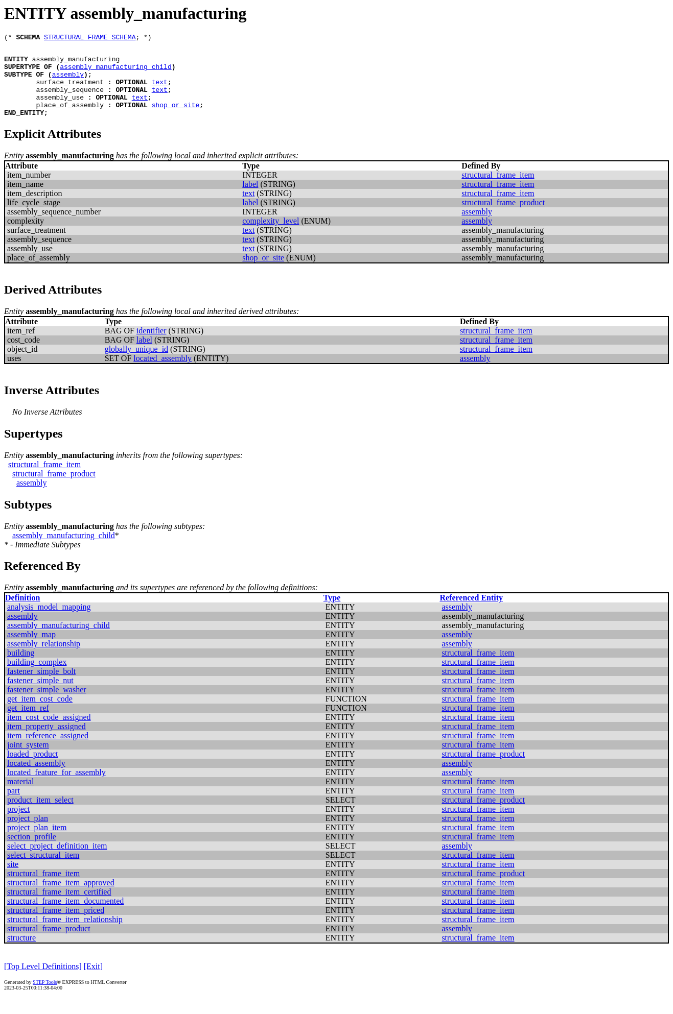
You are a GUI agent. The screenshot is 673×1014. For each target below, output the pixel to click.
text (160, 90)
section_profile (31, 852)
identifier (151, 346)
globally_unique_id (136, 364)
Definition (22, 613)
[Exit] (93, 981)
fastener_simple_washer (46, 705)
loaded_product (32, 769)
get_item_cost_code (40, 714)
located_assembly (162, 373)
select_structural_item (43, 870)
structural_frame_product (503, 217)
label (250, 199)
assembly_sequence (70, 100)
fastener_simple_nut (40, 695)
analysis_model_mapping (49, 622)
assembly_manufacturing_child (115, 72)
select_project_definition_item (57, 861)
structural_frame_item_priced (55, 925)
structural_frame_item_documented (65, 916)
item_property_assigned (46, 741)
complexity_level (270, 236)
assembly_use (60, 109)
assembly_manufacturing (76, 63)
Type (331, 613)
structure (21, 953)
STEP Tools (45, 997)
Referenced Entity (471, 613)
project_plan (27, 833)
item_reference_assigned (47, 750)
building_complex (36, 677)
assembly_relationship (43, 659)
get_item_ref (28, 723)
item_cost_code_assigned (49, 732)
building (20, 668)
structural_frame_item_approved (60, 898)
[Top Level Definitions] (43, 981)
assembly (68, 81)
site (12, 879)
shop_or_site (176, 118)
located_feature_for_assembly (56, 787)
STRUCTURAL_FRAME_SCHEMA (89, 38)
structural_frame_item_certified (59, 907)
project (18, 824)
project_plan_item (36, 842)
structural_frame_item (497, 190)
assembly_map (31, 649)
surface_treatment (70, 90)
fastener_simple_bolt (41, 686)
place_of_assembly (70, 118)
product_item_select (40, 815)
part (13, 806)
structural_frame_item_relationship (65, 934)
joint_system (28, 760)
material (20, 796)
